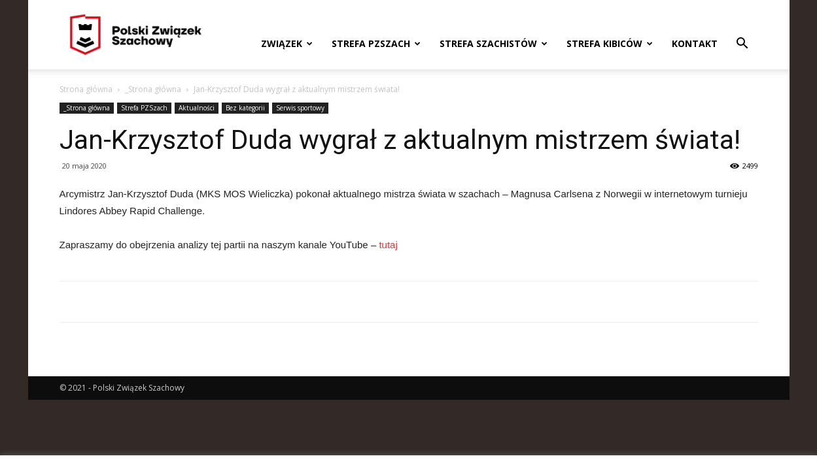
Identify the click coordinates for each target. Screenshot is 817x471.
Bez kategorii (245, 107)
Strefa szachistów (494, 43)
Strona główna (86, 89)
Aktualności (197, 107)
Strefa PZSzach (376, 43)
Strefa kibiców (609, 43)
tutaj (388, 244)
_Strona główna (153, 89)
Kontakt (695, 43)
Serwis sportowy (300, 107)
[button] (742, 45)
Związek (287, 43)
